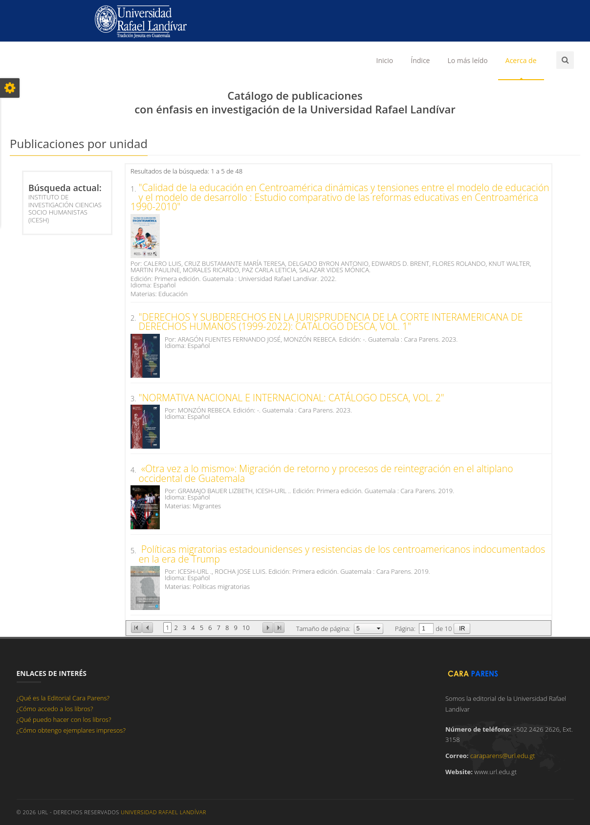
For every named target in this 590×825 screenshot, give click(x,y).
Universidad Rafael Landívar (163, 812)
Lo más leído (467, 60)
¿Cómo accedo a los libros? (55, 708)
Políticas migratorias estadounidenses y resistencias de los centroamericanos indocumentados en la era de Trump (342, 554)
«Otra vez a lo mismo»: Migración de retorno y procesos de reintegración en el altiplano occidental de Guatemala (326, 473)
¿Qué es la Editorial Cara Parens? (63, 698)
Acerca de (521, 60)
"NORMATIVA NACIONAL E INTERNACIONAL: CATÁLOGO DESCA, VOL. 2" (291, 397)
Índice (420, 60)
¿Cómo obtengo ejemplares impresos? (71, 730)
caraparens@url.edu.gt (502, 755)
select (378, 628)
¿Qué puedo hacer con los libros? (64, 719)
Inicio (384, 60)
